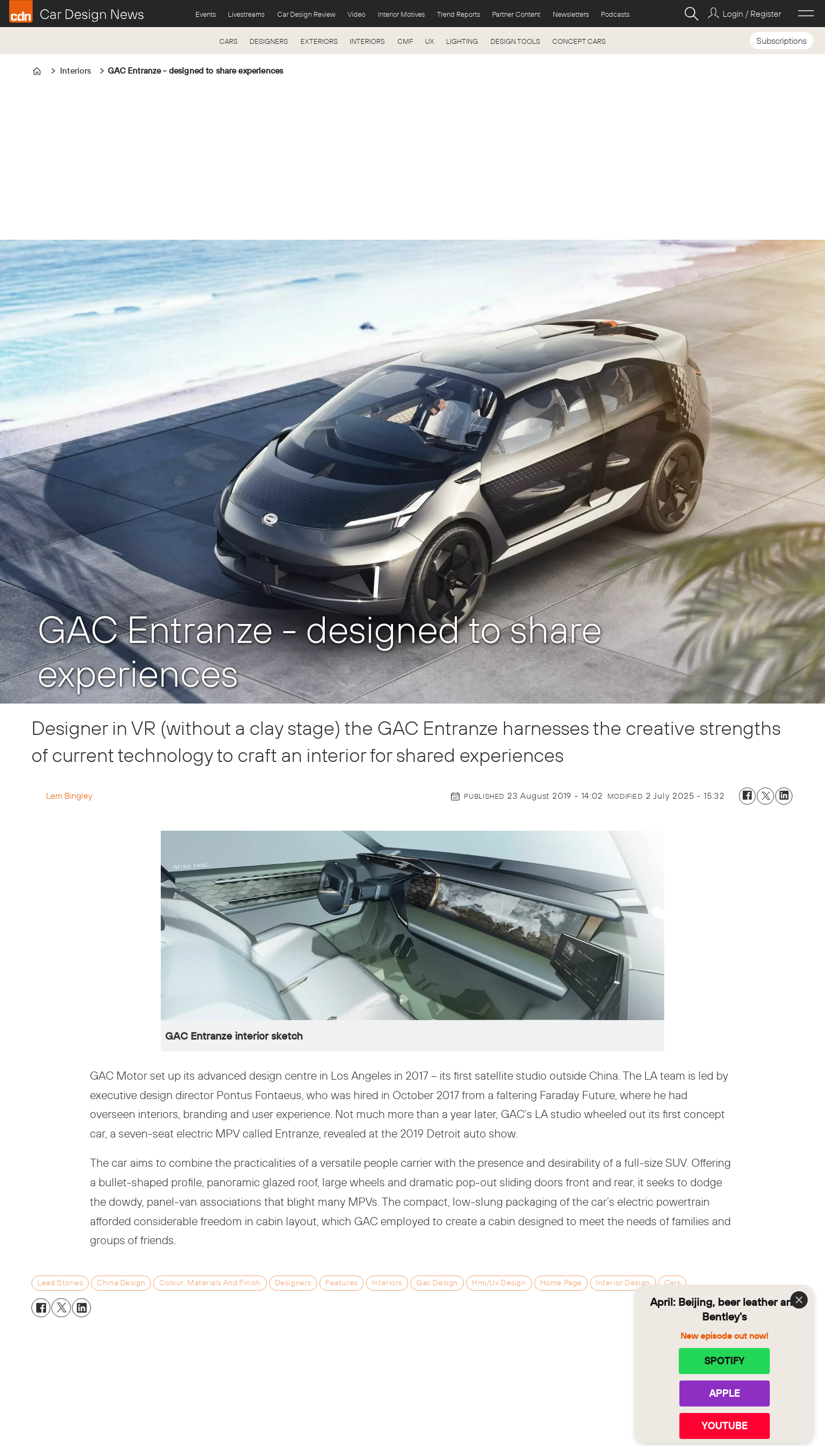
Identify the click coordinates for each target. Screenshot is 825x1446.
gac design (437, 1282)
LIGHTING (462, 41)
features (341, 1282)
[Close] (799, 1300)
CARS (228, 41)
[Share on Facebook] (747, 796)
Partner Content (516, 14)
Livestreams (246, 14)
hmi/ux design (499, 1282)
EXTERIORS (319, 41)
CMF (405, 41)
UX (429, 41)
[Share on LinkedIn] (784, 796)
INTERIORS (367, 41)
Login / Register (752, 13)
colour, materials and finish (209, 1282)
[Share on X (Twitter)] (765, 796)
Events (205, 14)
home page (561, 1282)
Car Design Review (306, 14)
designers (293, 1282)
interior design (623, 1282)
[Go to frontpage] (76, 11)
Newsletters (571, 14)
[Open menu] (806, 13)
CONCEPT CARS (579, 41)
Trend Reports (458, 14)
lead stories (60, 1282)
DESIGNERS (269, 41)
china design (121, 1282)
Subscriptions (781, 40)
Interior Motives (401, 14)
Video (356, 14)
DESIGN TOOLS (515, 41)
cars (672, 1282)
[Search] (691, 13)
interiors (387, 1282)
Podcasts (615, 14)
